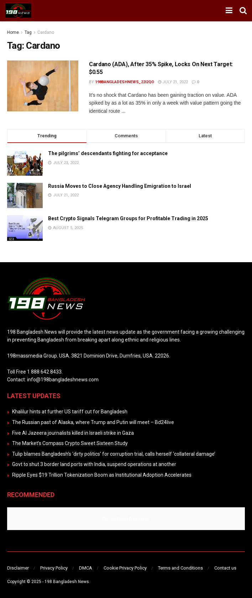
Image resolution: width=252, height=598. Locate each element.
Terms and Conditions (180, 568)
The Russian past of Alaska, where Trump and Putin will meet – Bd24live (93, 422)
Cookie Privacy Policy (125, 568)
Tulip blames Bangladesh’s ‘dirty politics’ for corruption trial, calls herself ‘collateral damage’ (113, 454)
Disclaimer (18, 568)
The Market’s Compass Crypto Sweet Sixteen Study (70, 443)
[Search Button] (243, 10)
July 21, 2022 (173, 82)
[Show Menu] (229, 10)
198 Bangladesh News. (67, 581)
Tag (28, 32)
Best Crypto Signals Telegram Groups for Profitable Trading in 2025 (128, 218)
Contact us (225, 568)
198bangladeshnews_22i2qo (124, 82)
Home (13, 32)
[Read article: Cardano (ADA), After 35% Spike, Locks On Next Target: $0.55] (42, 85)
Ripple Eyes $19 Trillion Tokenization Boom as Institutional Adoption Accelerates (101, 475)
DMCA (85, 568)
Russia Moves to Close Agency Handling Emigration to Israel (119, 186)
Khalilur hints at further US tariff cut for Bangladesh (69, 411)
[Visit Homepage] (18, 11)
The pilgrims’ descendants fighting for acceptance (108, 153)
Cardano (45, 32)
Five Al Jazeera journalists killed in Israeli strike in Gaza (73, 433)
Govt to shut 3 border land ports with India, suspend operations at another (94, 464)
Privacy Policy (54, 568)
